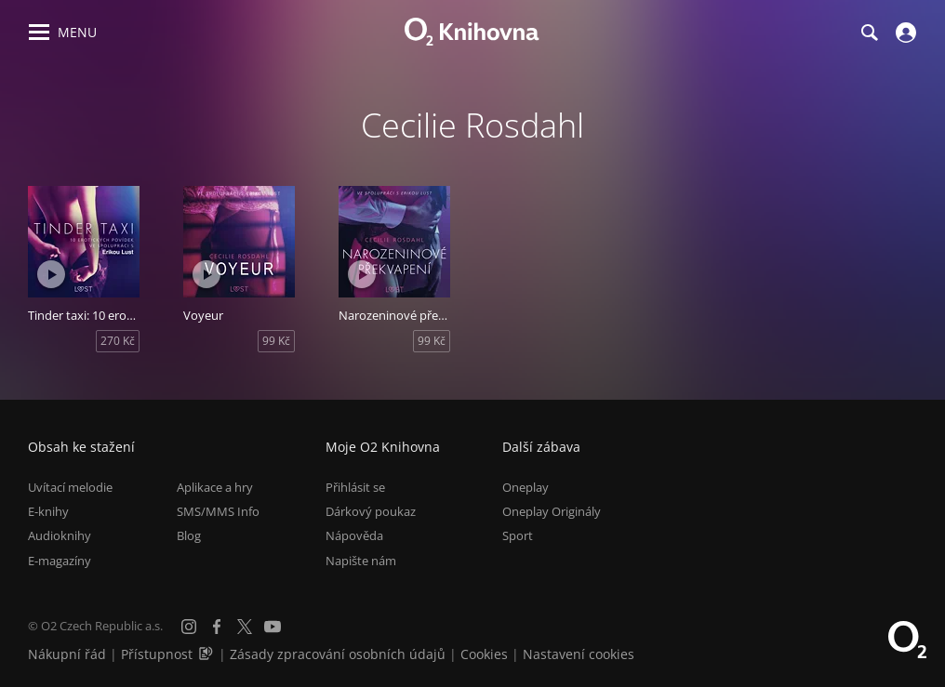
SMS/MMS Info (218, 511)
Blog (189, 535)
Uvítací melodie (70, 487)
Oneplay (525, 487)
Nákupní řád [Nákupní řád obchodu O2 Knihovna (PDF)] (67, 654)
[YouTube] (272, 627)
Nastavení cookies (578, 654)
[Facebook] (217, 627)
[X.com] (245, 627)
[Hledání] (868, 32)
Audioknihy (59, 535)
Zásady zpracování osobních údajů (338, 654)
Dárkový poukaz (371, 511)
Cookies (484, 654)
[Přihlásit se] (903, 32)
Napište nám (361, 560)
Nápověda (354, 535)
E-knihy (48, 511)
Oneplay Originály (551, 511)
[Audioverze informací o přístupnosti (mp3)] (207, 654)
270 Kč (117, 341)
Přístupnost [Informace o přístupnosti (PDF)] (157, 654)
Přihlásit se (355, 487)
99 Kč (276, 341)
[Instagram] (189, 627)
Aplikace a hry (215, 487)
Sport (517, 535)
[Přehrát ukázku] (51, 274)
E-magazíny (59, 560)
